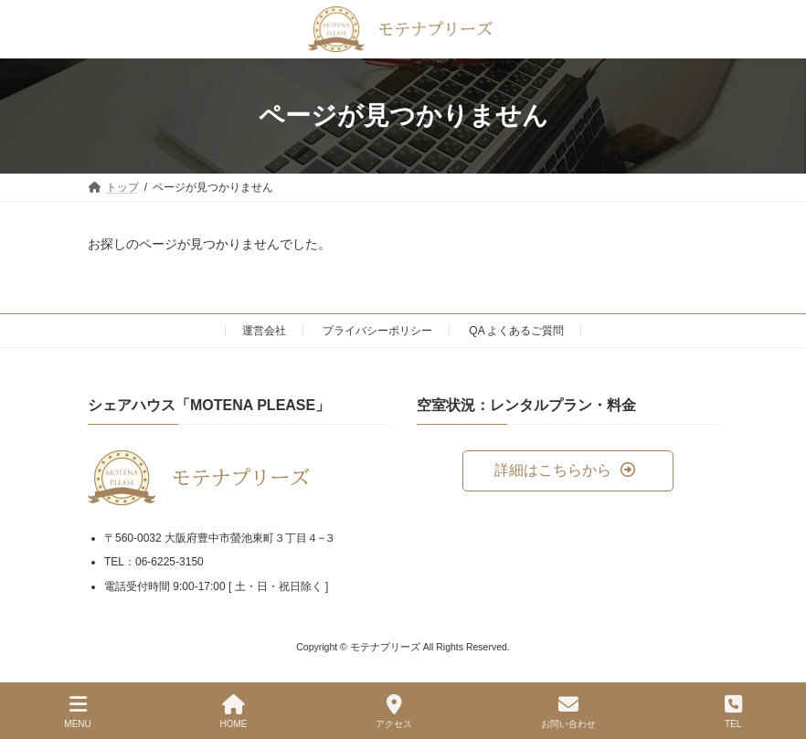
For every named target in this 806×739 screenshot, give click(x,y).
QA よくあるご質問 (516, 330)
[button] (567, 470)
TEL (733, 711)
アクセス (394, 711)
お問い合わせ (568, 711)
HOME (234, 711)
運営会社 (264, 330)
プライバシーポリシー (377, 330)
